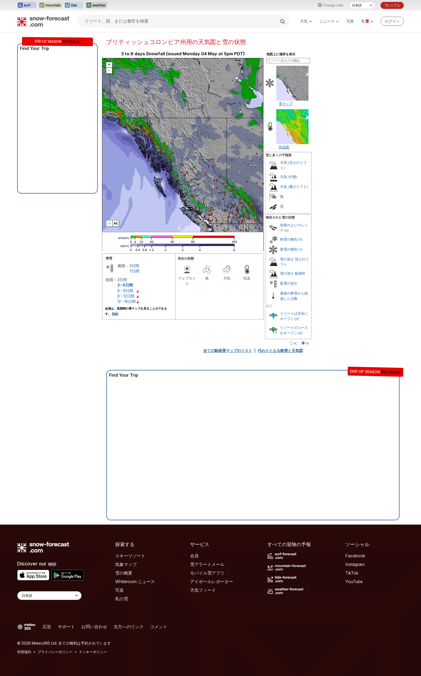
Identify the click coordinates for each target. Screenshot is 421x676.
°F (307, 344)
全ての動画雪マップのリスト (227, 350)
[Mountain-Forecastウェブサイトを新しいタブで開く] (50, 5)
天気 (306, 21)
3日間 (134, 265)
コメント (158, 626)
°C (295, 344)
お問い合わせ (94, 626)
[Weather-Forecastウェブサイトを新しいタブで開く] (96, 5)
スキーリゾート (130, 555)
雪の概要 (123, 573)
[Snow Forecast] (43, 21)
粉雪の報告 (288, 239)
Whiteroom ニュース (135, 581)
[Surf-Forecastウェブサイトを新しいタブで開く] (27, 5)
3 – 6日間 (125, 285)
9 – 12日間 (125, 296)
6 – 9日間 (125, 290)
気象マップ (126, 564)
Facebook (355, 555)
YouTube (354, 581)
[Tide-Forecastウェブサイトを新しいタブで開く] (74, 5)
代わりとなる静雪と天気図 (280, 350)
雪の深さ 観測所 (292, 273)
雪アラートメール (207, 564)
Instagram (355, 564)
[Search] (283, 21)
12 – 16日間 (126, 301)
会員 (194, 555)
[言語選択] (362, 5)
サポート (66, 626)
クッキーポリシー (93, 652)
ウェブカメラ (187, 281)
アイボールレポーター (211, 581)
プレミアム (392, 5)
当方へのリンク (129, 626)
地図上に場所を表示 (280, 54)
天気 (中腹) (288, 177)
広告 (47, 626)
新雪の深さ (288, 283)
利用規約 (24, 652)
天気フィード (203, 590)
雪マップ (286, 103)
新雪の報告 (288, 249)
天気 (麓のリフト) (294, 187)
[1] (300, 249)
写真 (350, 21)
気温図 (284, 147)
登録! (115, 314)
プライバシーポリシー (55, 652)
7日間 (134, 271)
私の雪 (121, 598)
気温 (246, 278)
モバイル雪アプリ (207, 573)
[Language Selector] (49, 595)
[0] (286, 230)
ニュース (329, 21)
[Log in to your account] (392, 21)
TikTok (351, 573)
